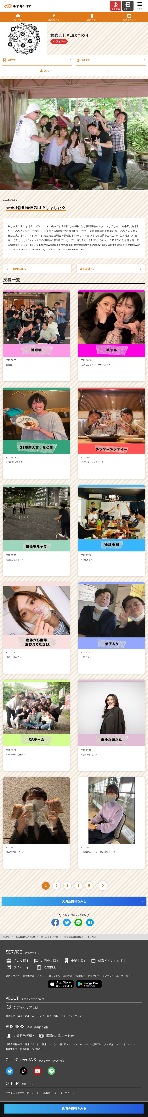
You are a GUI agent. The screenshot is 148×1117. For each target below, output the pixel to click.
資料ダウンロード (68, 1044)
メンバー (73, 70)
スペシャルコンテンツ (48, 976)
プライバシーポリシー (72, 1016)
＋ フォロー (59, 41)
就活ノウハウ (13, 976)
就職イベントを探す (108, 961)
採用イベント (32, 1044)
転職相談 (80, 976)
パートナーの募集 (41, 1093)
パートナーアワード (64, 1093)
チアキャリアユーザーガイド (117, 976)
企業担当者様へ (20, 1036)
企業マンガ (94, 976)
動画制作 (24, 1049)
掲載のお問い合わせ (56, 1036)
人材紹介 (108, 1044)
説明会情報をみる (74, 901)
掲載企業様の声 (14, 1044)
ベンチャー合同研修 (90, 1044)
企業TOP (36, 60)
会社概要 (10, 1016)
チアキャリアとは (22, 1007)
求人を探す (17, 961)
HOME (6, 937)
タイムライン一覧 (49, 937)
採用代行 (37, 1049)
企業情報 (110, 60)
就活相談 (68, 976)
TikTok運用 (11, 1049)
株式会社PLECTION (25, 937)
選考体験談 (28, 976)
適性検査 (46, 967)
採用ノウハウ (49, 1044)
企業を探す (74, 961)
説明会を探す (46, 961)
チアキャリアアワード (17, 1093)
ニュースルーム (26, 1016)
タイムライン (19, 967)
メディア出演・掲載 (47, 1016)
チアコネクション (125, 1044)
